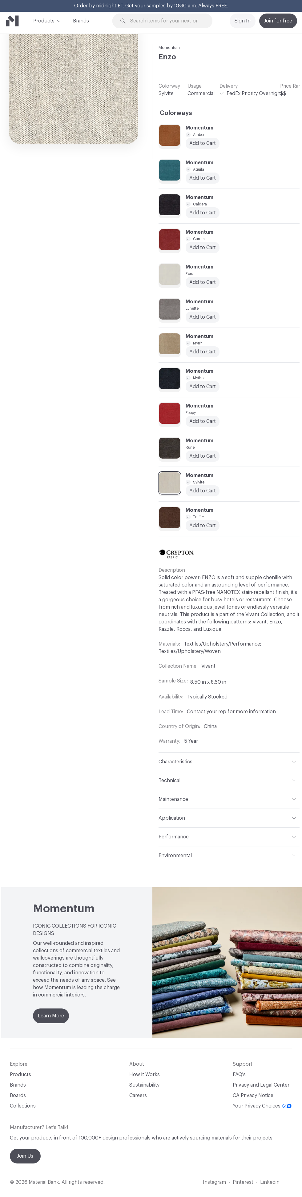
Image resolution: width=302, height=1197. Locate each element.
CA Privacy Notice (253, 1095)
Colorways (176, 113)
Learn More (51, 1015)
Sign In (243, 20)
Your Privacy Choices (262, 1106)
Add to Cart (202, 351)
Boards (18, 1095)
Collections (23, 1106)
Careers (138, 1095)
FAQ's (239, 1074)
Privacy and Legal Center (261, 1085)
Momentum (169, 48)
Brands (81, 20)
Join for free (278, 20)
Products (43, 20)
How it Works (144, 1074)
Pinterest (243, 1182)
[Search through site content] (166, 21)
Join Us (25, 1156)
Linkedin (270, 1182)
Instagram (214, 1182)
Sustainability (144, 1085)
